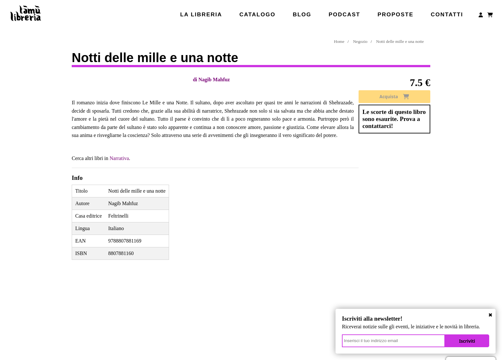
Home (339, 41)
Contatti (447, 14)
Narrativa (119, 158)
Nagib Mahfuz (214, 79)
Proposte (395, 14)
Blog (302, 14)
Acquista (394, 97)
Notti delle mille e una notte (400, 41)
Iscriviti (467, 341)
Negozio (360, 41)
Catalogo (257, 14)
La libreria (201, 14)
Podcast (344, 14)
